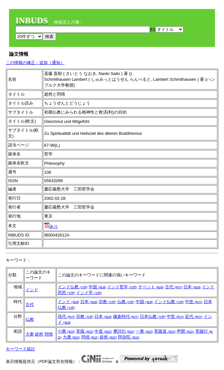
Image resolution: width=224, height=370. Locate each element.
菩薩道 (165, 331)
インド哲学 (122, 286)
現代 (66, 316)
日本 (192, 286)
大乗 (29, 334)
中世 (193, 301)
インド (31, 289)
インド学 (89, 292)
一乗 (144, 331)
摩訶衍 (124, 331)
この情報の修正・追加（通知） (35, 62)
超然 (39, 334)
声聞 (185, 331)
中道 (103, 331)
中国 (97, 286)
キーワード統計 (20, 349)
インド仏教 (73, 286)
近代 (193, 316)
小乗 (66, 331)
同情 (48, 334)
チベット (151, 286)
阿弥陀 (129, 337)
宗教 (107, 301)
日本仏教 (153, 316)
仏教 (126, 301)
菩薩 (84, 331)
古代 (173, 286)
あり (51, 226)
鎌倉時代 (126, 316)
